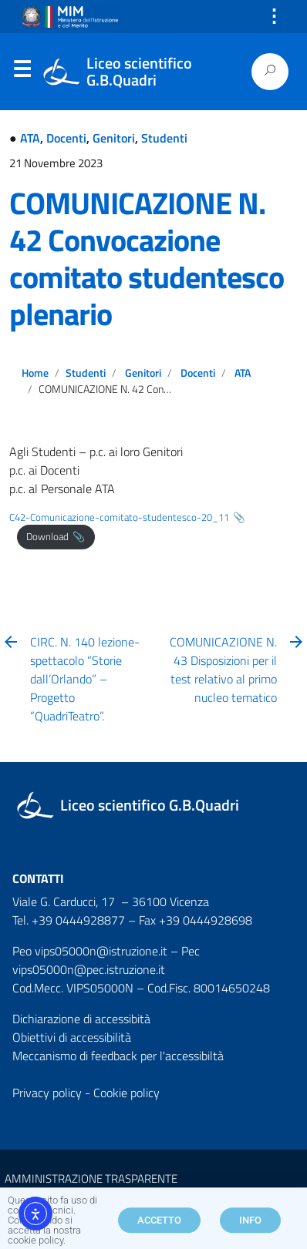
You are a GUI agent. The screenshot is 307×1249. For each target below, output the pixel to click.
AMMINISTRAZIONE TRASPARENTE (91, 1178)
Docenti (66, 138)
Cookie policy (126, 1092)
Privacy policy (47, 1092)
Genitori (114, 138)
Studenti (164, 138)
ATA (30, 138)
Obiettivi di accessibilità (71, 1037)
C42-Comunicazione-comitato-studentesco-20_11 (119, 517)
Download (47, 536)
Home (35, 372)
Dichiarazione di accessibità (81, 1018)
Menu (21, 72)
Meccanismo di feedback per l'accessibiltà (118, 1055)
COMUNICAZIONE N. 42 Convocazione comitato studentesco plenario (146, 258)
